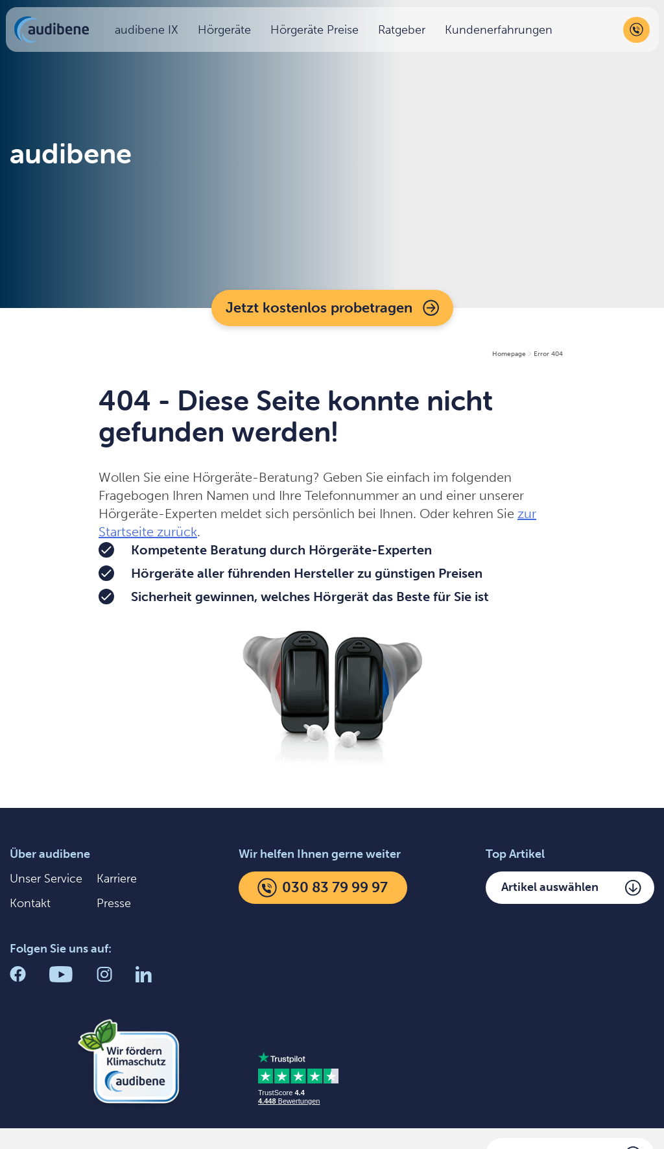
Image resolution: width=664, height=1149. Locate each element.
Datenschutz (142, 1123)
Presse (114, 903)
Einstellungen (252, 1123)
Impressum (39, 1123)
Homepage (509, 354)
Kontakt (30, 903)
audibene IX (150, 32)
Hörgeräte (227, 32)
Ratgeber (405, 32)
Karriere (117, 878)
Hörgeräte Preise (318, 32)
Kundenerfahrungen (502, 32)
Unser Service (46, 878)
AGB (339, 1123)
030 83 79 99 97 (322, 887)
